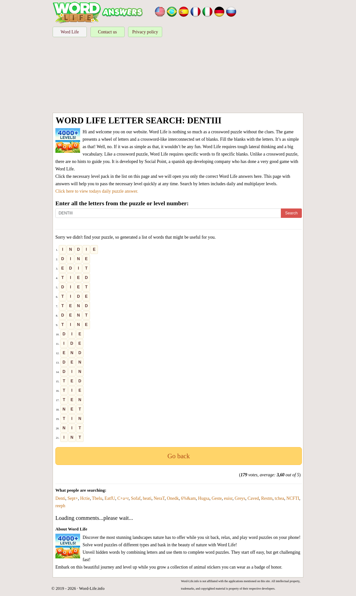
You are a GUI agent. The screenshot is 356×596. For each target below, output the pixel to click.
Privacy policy (145, 31)
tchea (279, 498)
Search (291, 213)
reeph (60, 505)
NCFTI (292, 498)
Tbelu (97, 498)
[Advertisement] (178, 75)
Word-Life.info (92, 588)
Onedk (173, 498)
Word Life (70, 31)
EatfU (110, 498)
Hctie (85, 498)
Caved (253, 498)
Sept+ (72, 498)
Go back (178, 456)
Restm (266, 498)
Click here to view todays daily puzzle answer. (96, 191)
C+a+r (123, 498)
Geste (217, 498)
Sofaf (135, 498)
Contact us (107, 31)
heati (147, 498)
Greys (240, 498)
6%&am (188, 498)
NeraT (159, 498)
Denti (60, 498)
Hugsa (203, 498)
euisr (228, 498)
